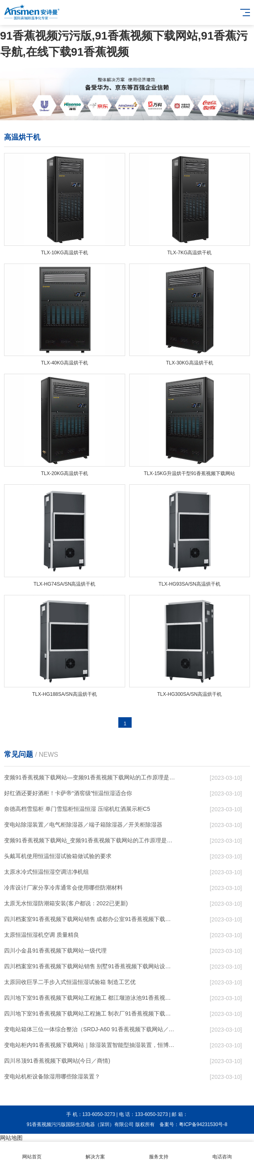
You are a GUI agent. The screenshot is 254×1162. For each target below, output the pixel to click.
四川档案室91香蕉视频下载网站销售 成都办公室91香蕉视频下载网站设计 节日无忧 (90, 919)
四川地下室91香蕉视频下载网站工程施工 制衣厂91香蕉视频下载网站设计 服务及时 (90, 1013)
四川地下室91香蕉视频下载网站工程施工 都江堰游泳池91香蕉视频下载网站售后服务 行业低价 (90, 998)
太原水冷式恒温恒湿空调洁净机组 (46, 872)
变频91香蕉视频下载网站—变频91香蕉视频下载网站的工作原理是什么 (90, 777)
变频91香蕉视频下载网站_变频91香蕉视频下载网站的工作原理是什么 (90, 840)
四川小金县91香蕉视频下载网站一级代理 (55, 950)
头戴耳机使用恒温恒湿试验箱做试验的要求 (57, 856)
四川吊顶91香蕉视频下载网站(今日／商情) (57, 1060)
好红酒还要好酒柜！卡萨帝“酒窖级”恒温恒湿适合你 (68, 793)
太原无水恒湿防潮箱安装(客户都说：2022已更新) (66, 903)
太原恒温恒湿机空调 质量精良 (41, 935)
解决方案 (95, 1152)
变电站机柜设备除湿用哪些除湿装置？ (52, 1076)
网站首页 (31, 1152)
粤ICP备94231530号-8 (203, 1124)
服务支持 (159, 1152)
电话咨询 (222, 1152)
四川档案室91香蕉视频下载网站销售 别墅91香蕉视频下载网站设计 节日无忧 (90, 966)
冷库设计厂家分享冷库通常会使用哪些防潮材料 (63, 887)
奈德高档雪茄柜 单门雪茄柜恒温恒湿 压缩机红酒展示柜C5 (77, 809)
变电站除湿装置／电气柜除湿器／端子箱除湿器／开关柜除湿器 (83, 824)
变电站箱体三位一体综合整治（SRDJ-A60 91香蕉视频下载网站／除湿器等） (90, 1029)
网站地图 (11, 1138)
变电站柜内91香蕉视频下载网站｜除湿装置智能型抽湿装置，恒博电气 (90, 1045)
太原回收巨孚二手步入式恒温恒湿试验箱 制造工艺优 (70, 982)
